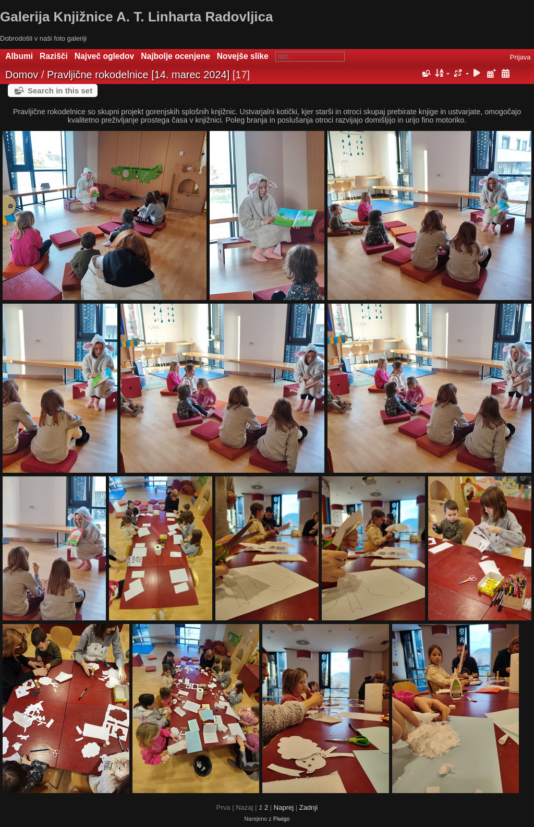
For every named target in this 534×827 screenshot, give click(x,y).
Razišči (54, 56)
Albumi (19, 56)
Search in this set (60, 90)
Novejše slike (243, 56)
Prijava (520, 57)
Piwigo (281, 819)
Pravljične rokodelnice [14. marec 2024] (138, 74)
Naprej (284, 807)
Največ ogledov (104, 56)
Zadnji (308, 807)
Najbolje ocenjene (175, 56)
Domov (21, 74)
